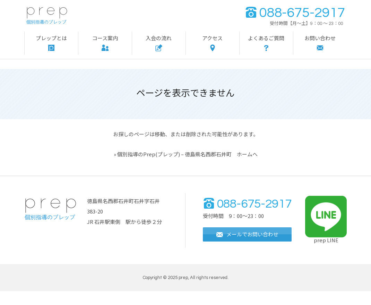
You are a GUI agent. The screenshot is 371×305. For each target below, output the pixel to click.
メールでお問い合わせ (249, 249)
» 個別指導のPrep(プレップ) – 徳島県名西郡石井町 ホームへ (186, 154)
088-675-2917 (295, 13)
